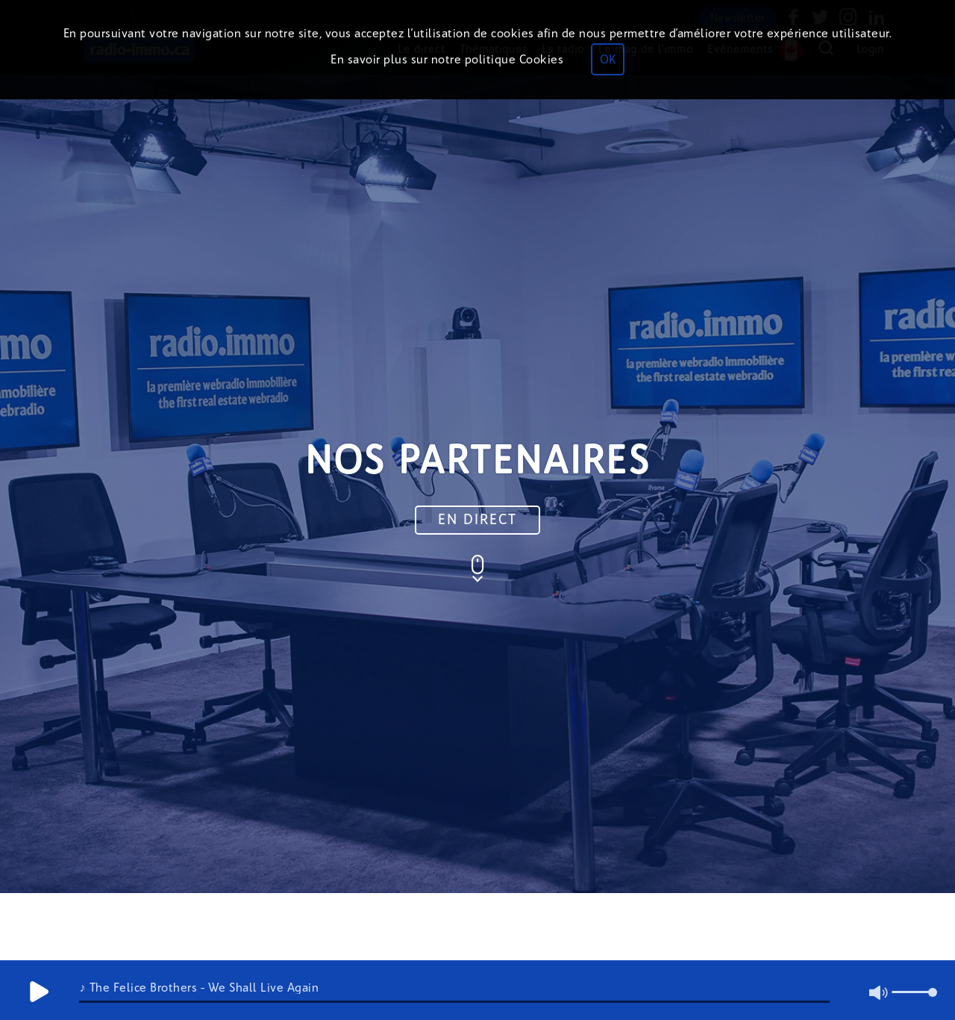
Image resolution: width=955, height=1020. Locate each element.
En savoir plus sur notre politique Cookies (447, 59)
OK (608, 59)
